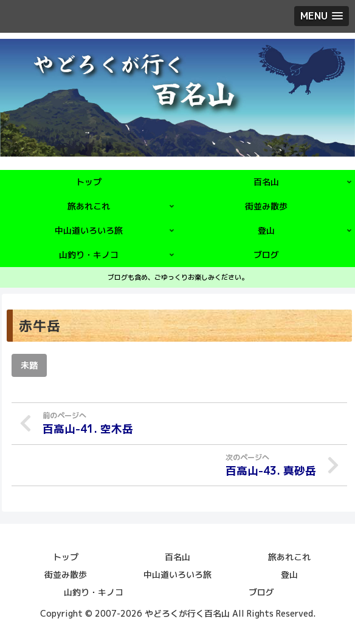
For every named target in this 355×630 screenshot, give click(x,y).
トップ (65, 556)
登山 (289, 574)
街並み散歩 (65, 574)
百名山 (177, 556)
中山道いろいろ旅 (177, 574)
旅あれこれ (289, 556)
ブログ (261, 591)
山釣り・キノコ (93, 591)
